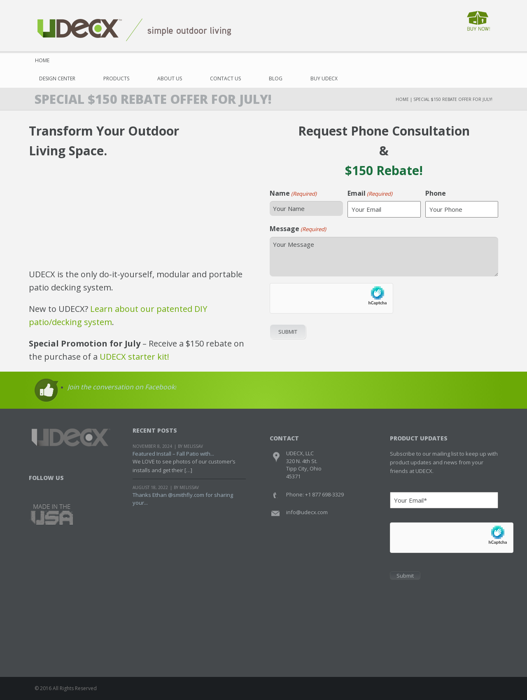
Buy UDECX (324, 78)
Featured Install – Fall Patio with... (173, 453)
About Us (169, 78)
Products (116, 78)
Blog (275, 78)
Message (298, 228)
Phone (435, 193)
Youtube (67, 488)
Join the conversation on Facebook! (122, 386)
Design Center (57, 78)
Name (293, 193)
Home (42, 60)
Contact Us (225, 78)
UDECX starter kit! (134, 356)
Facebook (36, 488)
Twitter (51, 488)
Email (369, 193)
